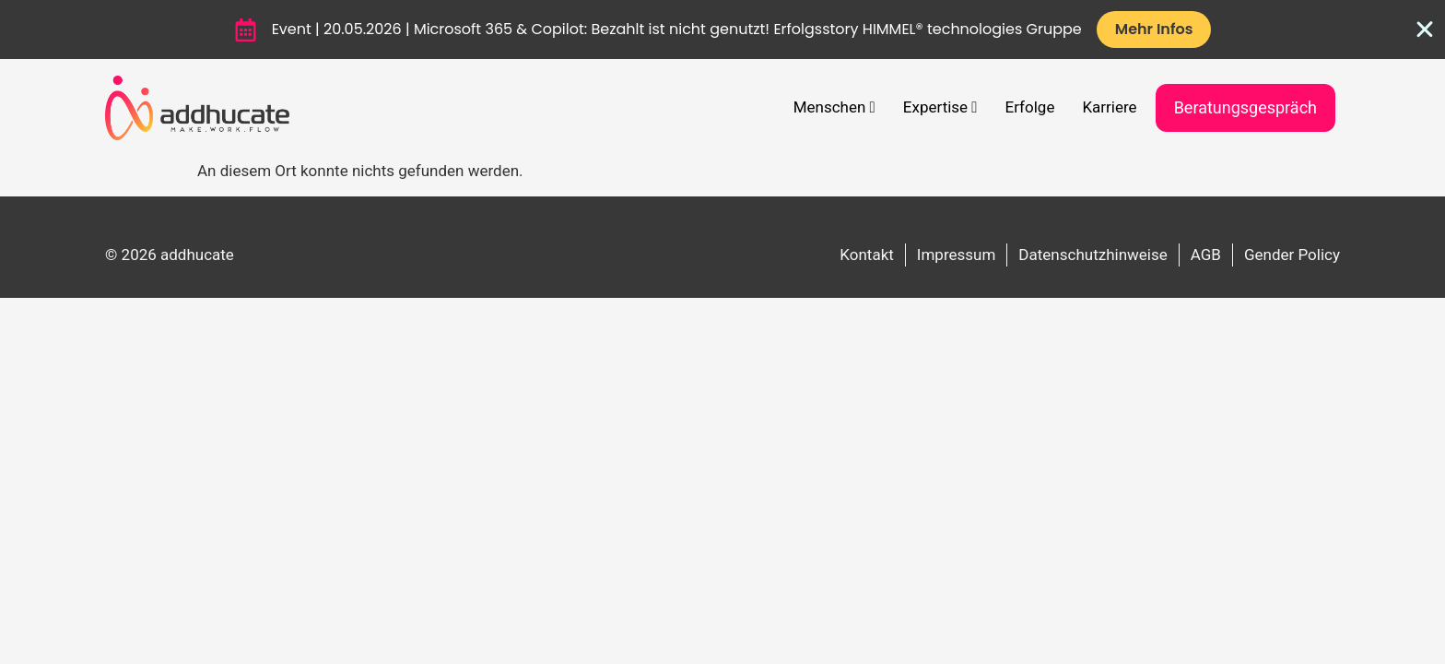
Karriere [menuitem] (1109, 107)
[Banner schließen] (1425, 29)
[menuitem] (834, 108)
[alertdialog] (722, 29)
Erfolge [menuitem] (1030, 107)
